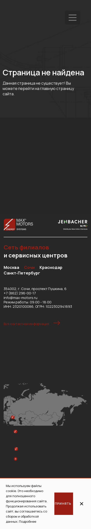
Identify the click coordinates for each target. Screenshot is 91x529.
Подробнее (27, 521)
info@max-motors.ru (20, 297)
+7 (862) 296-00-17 (20, 293)
